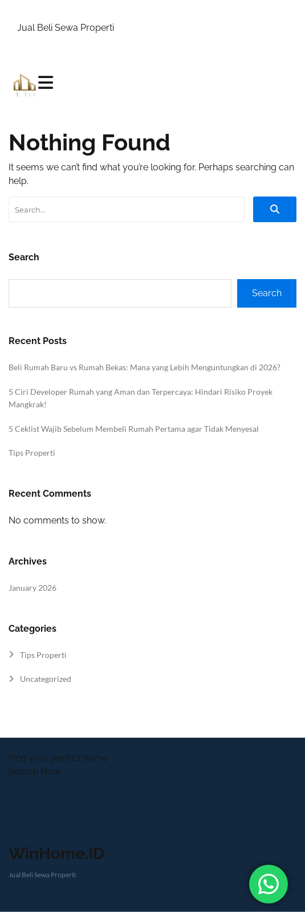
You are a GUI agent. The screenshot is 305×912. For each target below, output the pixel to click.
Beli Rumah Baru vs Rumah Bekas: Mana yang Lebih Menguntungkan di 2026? (144, 367)
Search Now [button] (34, 771)
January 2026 (32, 587)
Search (24, 257)
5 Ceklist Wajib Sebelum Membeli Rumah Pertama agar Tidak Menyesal (134, 428)
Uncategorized (45, 679)
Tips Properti (32, 452)
